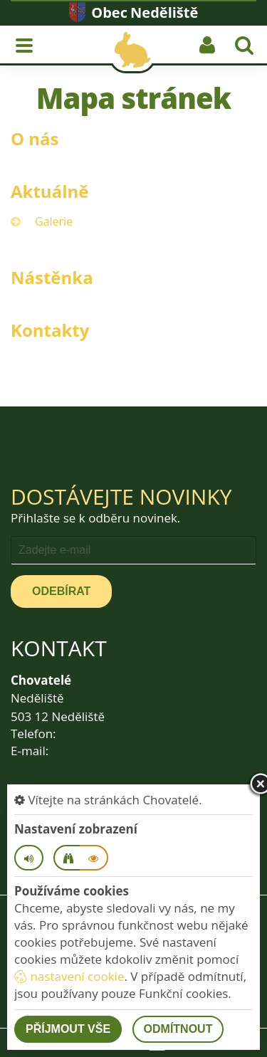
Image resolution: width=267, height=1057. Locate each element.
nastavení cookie (69, 976)
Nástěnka (52, 277)
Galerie (54, 221)
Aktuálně (49, 191)
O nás (35, 138)
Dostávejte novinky (121, 496)
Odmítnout (178, 1029)
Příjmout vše (68, 1029)
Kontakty (50, 330)
